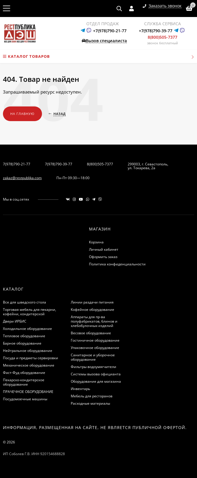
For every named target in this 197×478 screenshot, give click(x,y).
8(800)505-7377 (162, 37)
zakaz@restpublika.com (22, 177)
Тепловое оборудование (24, 335)
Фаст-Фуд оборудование (24, 372)
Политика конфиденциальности (117, 264)
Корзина (96, 242)
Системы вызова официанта (96, 374)
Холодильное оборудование (27, 328)
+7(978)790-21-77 (110, 30)
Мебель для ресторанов (91, 396)
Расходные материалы (90, 403)
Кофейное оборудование (92, 309)
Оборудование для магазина (96, 381)
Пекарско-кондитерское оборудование (23, 382)
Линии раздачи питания (92, 302)
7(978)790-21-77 (16, 164)
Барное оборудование (22, 343)
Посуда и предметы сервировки (30, 357)
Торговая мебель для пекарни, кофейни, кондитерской (29, 311)
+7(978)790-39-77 (155, 30)
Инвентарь (80, 388)
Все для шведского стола (24, 302)
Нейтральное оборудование (27, 350)
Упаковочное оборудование (95, 347)
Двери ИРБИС (14, 321)
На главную (22, 113)
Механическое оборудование (28, 365)
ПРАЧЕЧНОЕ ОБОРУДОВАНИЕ (28, 391)
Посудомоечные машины (25, 398)
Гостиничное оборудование (95, 340)
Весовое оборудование (91, 332)
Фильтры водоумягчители (93, 366)
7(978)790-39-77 (58, 164)
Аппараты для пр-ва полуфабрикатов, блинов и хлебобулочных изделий (94, 321)
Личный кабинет (103, 249)
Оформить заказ (103, 256)
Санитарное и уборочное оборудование (93, 357)
